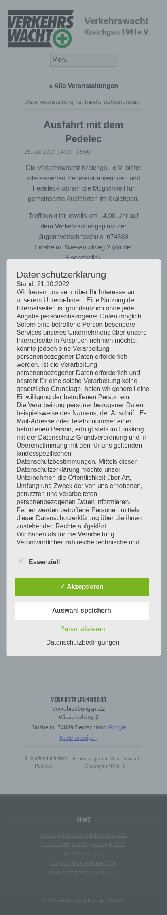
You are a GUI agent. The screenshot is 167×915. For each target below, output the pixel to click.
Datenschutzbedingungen (82, 642)
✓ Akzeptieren (82, 586)
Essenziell (38, 561)
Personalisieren (82, 629)
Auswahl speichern (81, 610)
